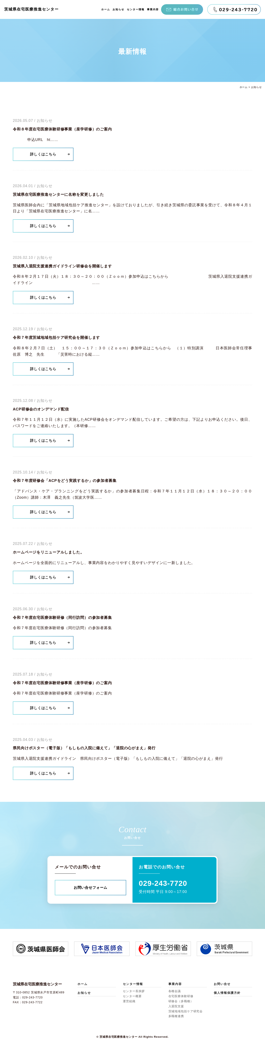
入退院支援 (176, 1006)
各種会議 (174, 991)
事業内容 (153, 9)
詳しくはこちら (44, 154)
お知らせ (118, 9)
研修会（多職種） (180, 1001)
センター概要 (132, 996)
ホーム (105, 9)
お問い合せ (222, 984)
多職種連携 (176, 1016)
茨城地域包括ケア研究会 (185, 1011)
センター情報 (135, 9)
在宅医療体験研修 (180, 996)
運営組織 (129, 1001)
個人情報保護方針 (227, 993)
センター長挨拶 (134, 991)
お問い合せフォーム (90, 887)
